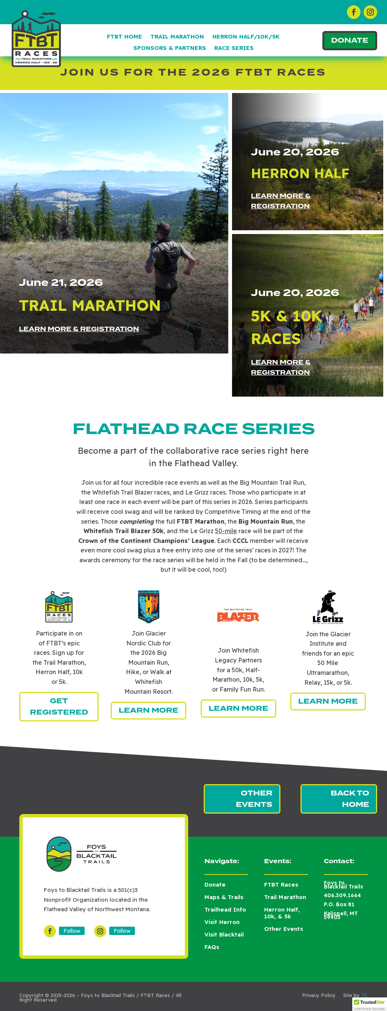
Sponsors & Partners (169, 48)
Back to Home (350, 799)
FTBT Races (281, 884)
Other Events (254, 799)
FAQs (211, 947)
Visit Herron (222, 922)
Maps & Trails (223, 897)
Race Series (234, 48)
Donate (349, 40)
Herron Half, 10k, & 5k (282, 913)
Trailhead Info (225, 909)
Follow (71, 930)
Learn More (148, 710)
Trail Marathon (177, 37)
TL (364, 995)
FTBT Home (124, 37)
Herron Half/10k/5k (246, 37)
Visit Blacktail (224, 934)
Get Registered (59, 707)
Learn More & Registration (79, 329)
